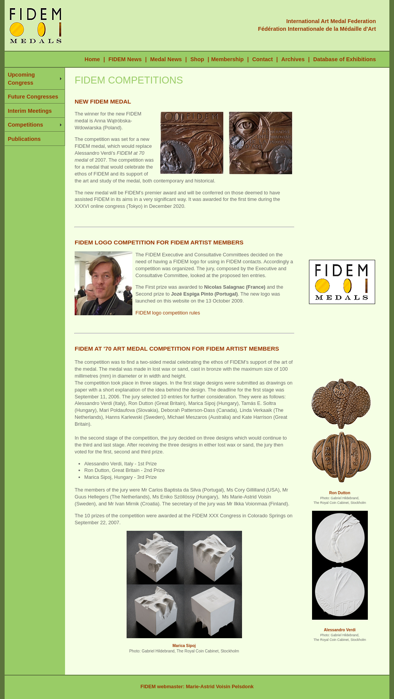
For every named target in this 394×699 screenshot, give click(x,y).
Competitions (25, 125)
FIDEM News (126, 59)
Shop (197, 59)
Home (92, 59)
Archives (293, 59)
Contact (262, 59)
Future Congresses (33, 97)
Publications (24, 139)
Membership (227, 59)
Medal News (166, 59)
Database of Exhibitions (344, 59)
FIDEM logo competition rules (167, 313)
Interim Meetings (30, 111)
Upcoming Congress (21, 78)
